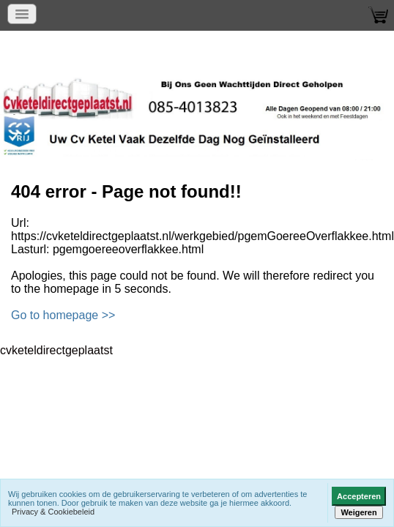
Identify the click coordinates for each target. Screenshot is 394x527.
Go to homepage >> (63, 315)
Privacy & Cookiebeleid (53, 511)
